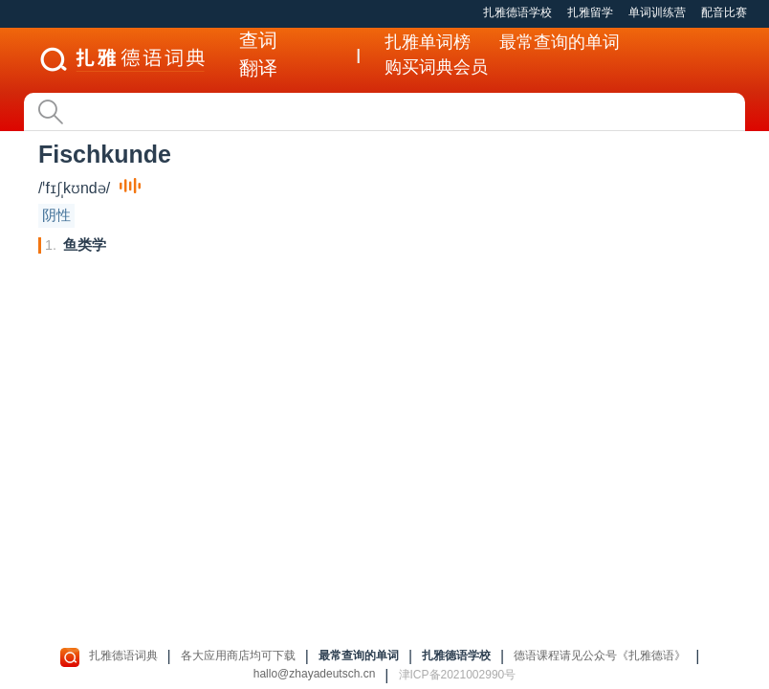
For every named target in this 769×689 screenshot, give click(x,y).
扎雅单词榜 (427, 42)
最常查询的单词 (559, 42)
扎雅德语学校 (517, 12)
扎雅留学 (590, 12)
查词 (258, 40)
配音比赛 (724, 12)
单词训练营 (657, 12)
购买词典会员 (436, 67)
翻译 (258, 67)
